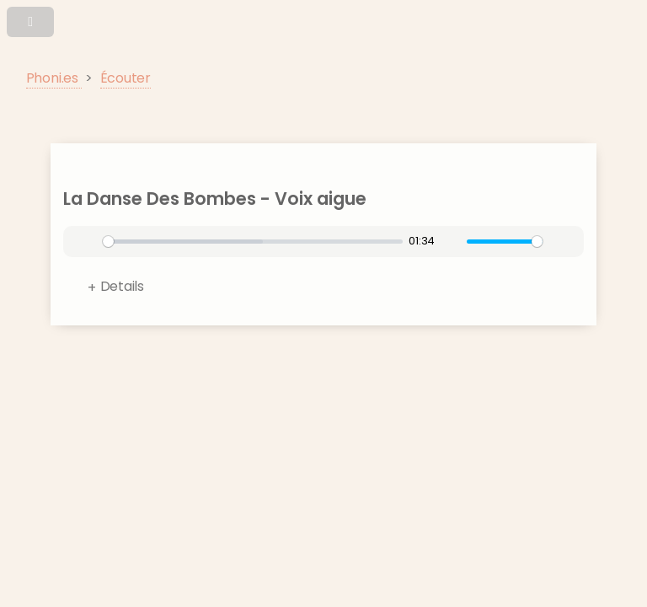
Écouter (125, 78)
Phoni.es (54, 78)
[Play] (87, 241)
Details (122, 286)
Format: (335, 290)
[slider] (253, 242)
